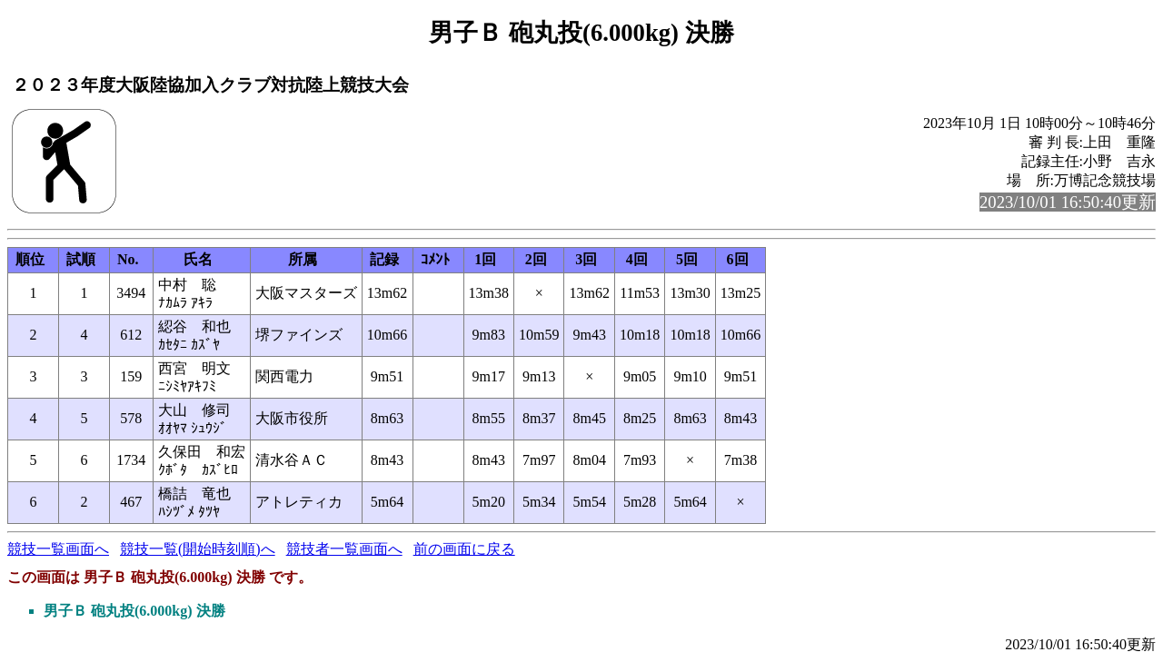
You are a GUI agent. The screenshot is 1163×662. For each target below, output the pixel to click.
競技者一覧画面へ (344, 549)
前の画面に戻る (464, 549)
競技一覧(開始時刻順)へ (197, 549)
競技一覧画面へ (58, 549)
